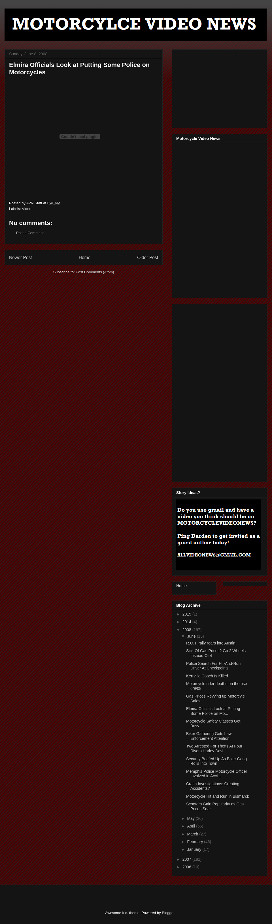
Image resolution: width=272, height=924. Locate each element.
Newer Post (20, 257)
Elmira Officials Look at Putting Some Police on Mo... (213, 711)
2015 (187, 614)
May (191, 818)
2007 (187, 859)
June (192, 636)
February (195, 841)
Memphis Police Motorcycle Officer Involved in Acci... (216, 773)
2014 (187, 622)
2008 (187, 629)
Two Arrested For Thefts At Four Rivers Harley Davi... (214, 748)
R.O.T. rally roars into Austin (210, 643)
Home (85, 257)
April (191, 826)
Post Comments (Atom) (95, 272)
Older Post (147, 257)
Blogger (168, 913)
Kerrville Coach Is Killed (207, 676)
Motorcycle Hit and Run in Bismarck (217, 796)
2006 (187, 867)
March (193, 834)
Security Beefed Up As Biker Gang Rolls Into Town (216, 761)
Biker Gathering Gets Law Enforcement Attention (208, 736)
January (194, 849)
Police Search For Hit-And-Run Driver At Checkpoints (213, 666)
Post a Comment (30, 233)
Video (26, 209)
